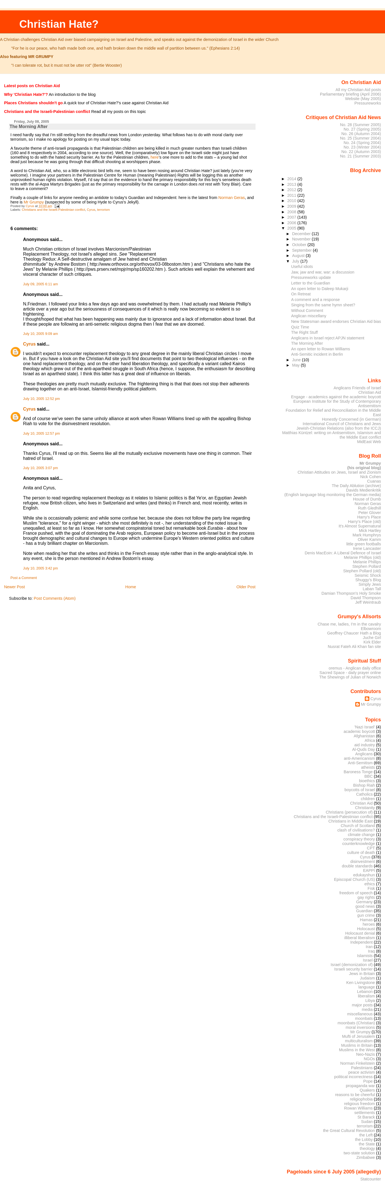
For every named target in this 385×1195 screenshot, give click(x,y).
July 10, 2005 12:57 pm (41, 434)
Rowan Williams (358, 1108)
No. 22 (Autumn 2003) (361, 151)
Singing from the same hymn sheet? (323, 305)
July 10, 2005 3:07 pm (40, 468)
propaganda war (360, 1085)
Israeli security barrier (353, 969)
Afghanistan (364, 736)
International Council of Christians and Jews (342, 424)
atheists (368, 767)
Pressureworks (367, 103)
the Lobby (364, 1139)
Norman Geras (231, 197)
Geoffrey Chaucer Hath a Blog (354, 633)
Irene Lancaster (367, 548)
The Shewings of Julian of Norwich (350, 677)
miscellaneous (360, 1014)
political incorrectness (353, 1076)
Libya (370, 1000)
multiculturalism (359, 1041)
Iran (369, 946)
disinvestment (362, 861)
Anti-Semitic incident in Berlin (317, 354)
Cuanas (374, 481)
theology (367, 1148)
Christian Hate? (59, 24)
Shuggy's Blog (368, 580)
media (367, 1009)
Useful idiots (302, 266)
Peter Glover (369, 512)
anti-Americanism (359, 758)
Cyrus (91, 209)
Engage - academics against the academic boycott (336, 397)
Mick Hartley (370, 530)
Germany (364, 902)
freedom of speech (356, 893)
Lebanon (365, 991)
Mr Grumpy (34, 202)
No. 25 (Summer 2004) (360, 138)
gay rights (366, 897)
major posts (362, 1005)
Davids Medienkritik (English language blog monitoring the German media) (332, 492)
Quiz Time (300, 327)
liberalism (366, 996)
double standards (357, 866)
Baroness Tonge (358, 772)
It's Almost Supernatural (359, 526)
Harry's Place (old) (364, 521)
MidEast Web (369, 441)
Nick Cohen (370, 476)
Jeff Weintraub (368, 602)
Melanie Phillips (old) (362, 557)
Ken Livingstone (360, 982)
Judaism (367, 978)
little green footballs (363, 544)
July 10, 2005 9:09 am (40, 334)
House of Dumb (367, 499)
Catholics (364, 794)
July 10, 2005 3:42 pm (40, 568)
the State (367, 1144)
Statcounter (370, 1179)
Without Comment (307, 310)
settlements (364, 1112)
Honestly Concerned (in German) (351, 419)
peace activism (361, 1072)
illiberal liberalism (359, 937)
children (368, 798)
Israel (368, 960)
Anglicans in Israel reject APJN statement (327, 338)
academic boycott (359, 731)
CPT (371, 848)
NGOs (369, 1059)
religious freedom (359, 1103)
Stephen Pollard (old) (362, 571)
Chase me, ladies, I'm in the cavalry (349, 624)
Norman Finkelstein (357, 1063)
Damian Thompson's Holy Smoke (351, 593)
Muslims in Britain (357, 1045)
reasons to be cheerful (355, 1094)
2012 (292, 189)
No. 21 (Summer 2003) (360, 156)
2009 (292, 206)
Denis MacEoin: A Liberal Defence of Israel (343, 553)
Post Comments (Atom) (55, 598)
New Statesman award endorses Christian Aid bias (336, 321)
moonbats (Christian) (356, 1023)
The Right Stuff (304, 332)
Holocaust (366, 929)
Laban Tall (372, 589)
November (302, 239)
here (154, 157)
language (366, 987)
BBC (369, 776)
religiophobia (361, 1099)
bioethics (367, 781)
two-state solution (359, 1153)
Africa (370, 740)
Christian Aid (369, 392)
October (299, 244)
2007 (292, 217)
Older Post (246, 587)
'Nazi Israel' (364, 727)
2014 (292, 179)
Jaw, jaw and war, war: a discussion (322, 272)
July (296, 261)
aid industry (364, 745)
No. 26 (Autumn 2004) (361, 133)
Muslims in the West (357, 1050)
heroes (369, 924)
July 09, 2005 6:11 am (40, 284)
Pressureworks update (311, 277)
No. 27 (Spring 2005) (362, 129)
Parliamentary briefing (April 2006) (350, 94)
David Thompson (366, 598)
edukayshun (364, 875)
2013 (292, 184)
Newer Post (14, 587)
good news (365, 906)
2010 (292, 200)
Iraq (371, 951)
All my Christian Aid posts (358, 89)
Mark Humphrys (366, 535)
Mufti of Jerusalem (358, 1036)
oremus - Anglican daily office (355, 668)
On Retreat (301, 294)
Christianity (365, 807)
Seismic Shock (367, 575)
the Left (366, 1135)
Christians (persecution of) (349, 812)
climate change (361, 834)
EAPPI (369, 870)
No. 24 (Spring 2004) (362, 142)
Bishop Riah (364, 785)
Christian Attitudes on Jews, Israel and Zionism (339, 472)
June (297, 360)
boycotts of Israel (360, 790)
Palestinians (362, 1068)
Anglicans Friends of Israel (357, 388)
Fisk (371, 888)
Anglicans (364, 754)
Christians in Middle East (350, 821)
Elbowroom (371, 628)
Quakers (367, 1090)
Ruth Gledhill (369, 508)
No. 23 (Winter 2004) (362, 147)
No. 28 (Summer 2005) (360, 124)
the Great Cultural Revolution (349, 1130)
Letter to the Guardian (310, 283)
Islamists (365, 955)
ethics (370, 884)
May (296, 365)
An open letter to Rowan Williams (320, 349)
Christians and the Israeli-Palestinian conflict (53, 209)
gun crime (366, 915)
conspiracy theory (359, 839)
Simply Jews (370, 584)
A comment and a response (315, 299)
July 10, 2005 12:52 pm (41, 399)
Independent (361, 942)
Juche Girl (372, 637)
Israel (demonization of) (352, 964)
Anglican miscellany (308, 316)
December (302, 233)
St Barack (366, 1117)
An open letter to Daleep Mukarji (319, 288)
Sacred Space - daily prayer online (350, 672)
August (299, 255)
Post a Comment (23, 578)
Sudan (367, 1121)
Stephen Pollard (366, 566)
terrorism (103, 209)
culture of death (361, 852)
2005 (292, 228)
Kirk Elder (372, 642)
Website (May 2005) (363, 98)
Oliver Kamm (369, 539)
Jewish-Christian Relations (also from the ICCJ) (338, 428)
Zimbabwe (365, 1157)
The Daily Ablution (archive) (356, 485)
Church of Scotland (358, 825)
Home (130, 587)
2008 (292, 212)
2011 (292, 195)
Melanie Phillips (367, 562)
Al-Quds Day (363, 749)
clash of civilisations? (356, 830)
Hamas (366, 920)
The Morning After (307, 343)
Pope (368, 1081)
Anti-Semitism (360, 763)
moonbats (364, 1018)
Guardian (364, 911)
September (302, 250)
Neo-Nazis (365, 1054)
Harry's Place (369, 517)
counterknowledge (358, 843)
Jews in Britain (362, 973)
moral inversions (360, 1027)
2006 (292, 223)
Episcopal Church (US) (354, 879)
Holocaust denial (360, 933)
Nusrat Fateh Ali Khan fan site (354, 646)
